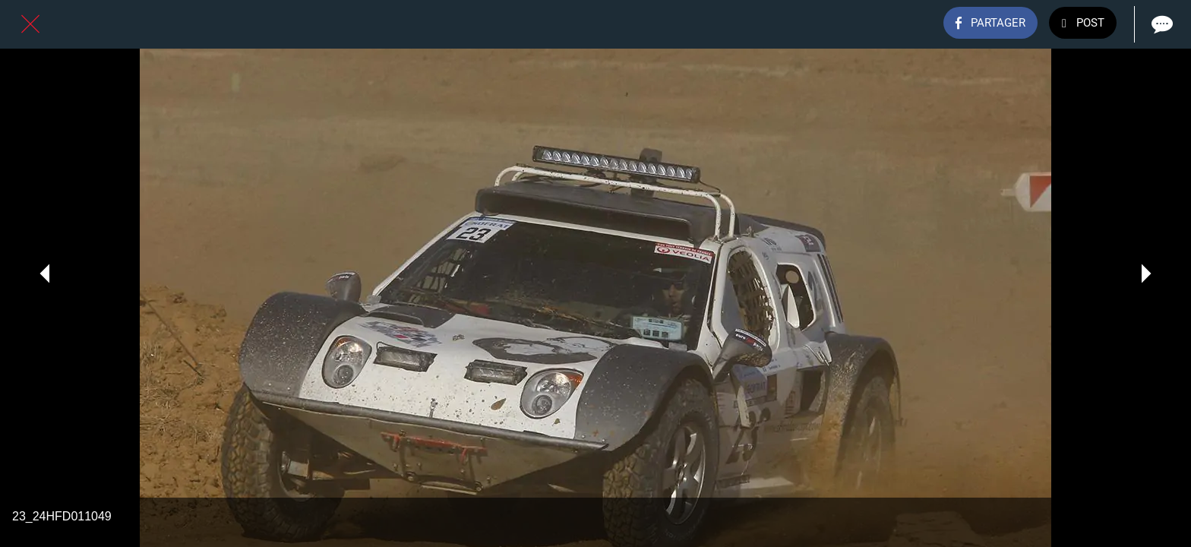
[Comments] (1160, 24)
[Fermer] (30, 24)
